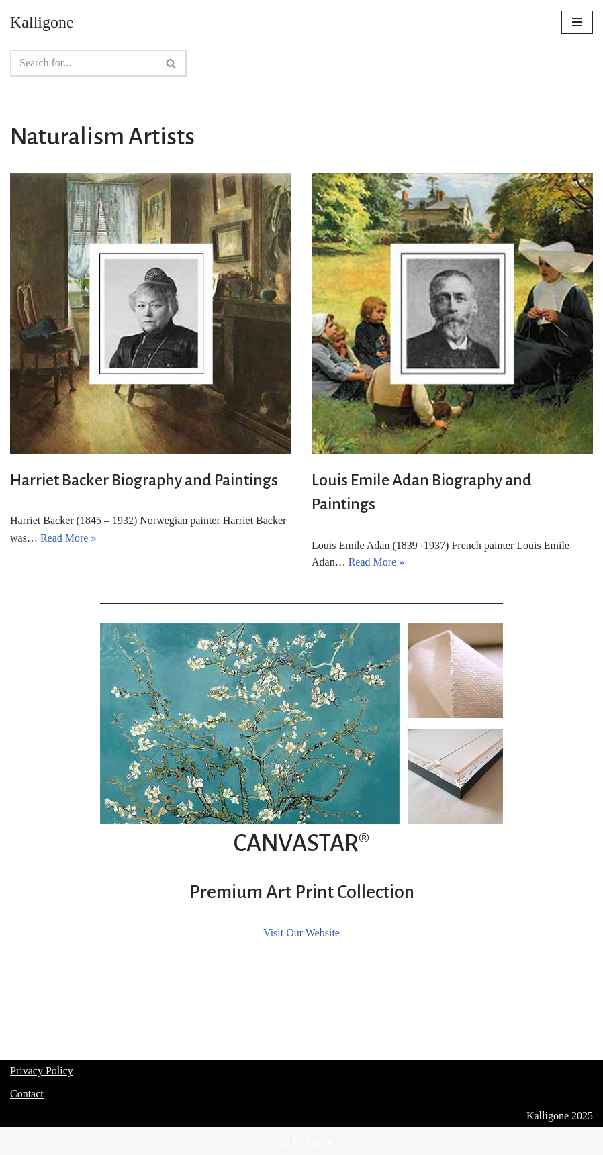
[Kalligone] (42, 22)
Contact (27, 1093)
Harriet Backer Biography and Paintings (144, 480)
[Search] (83, 63)
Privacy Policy (41, 1070)
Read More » (68, 538)
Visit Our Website (301, 932)
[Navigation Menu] (577, 22)
